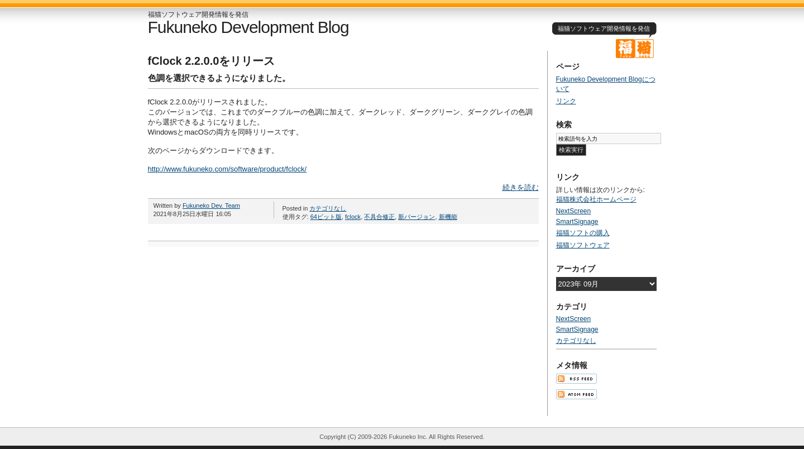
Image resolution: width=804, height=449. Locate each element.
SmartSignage (577, 222)
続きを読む (520, 187)
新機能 (448, 216)
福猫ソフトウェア (583, 245)
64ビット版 (326, 216)
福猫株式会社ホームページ (596, 199)
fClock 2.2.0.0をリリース (211, 61)
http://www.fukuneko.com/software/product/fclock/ (227, 169)
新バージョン (416, 216)
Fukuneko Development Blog (248, 27)
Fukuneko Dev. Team (211, 205)
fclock (353, 216)
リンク (566, 101)
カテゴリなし (327, 208)
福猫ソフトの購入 (583, 233)
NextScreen (573, 211)
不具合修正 (379, 216)
